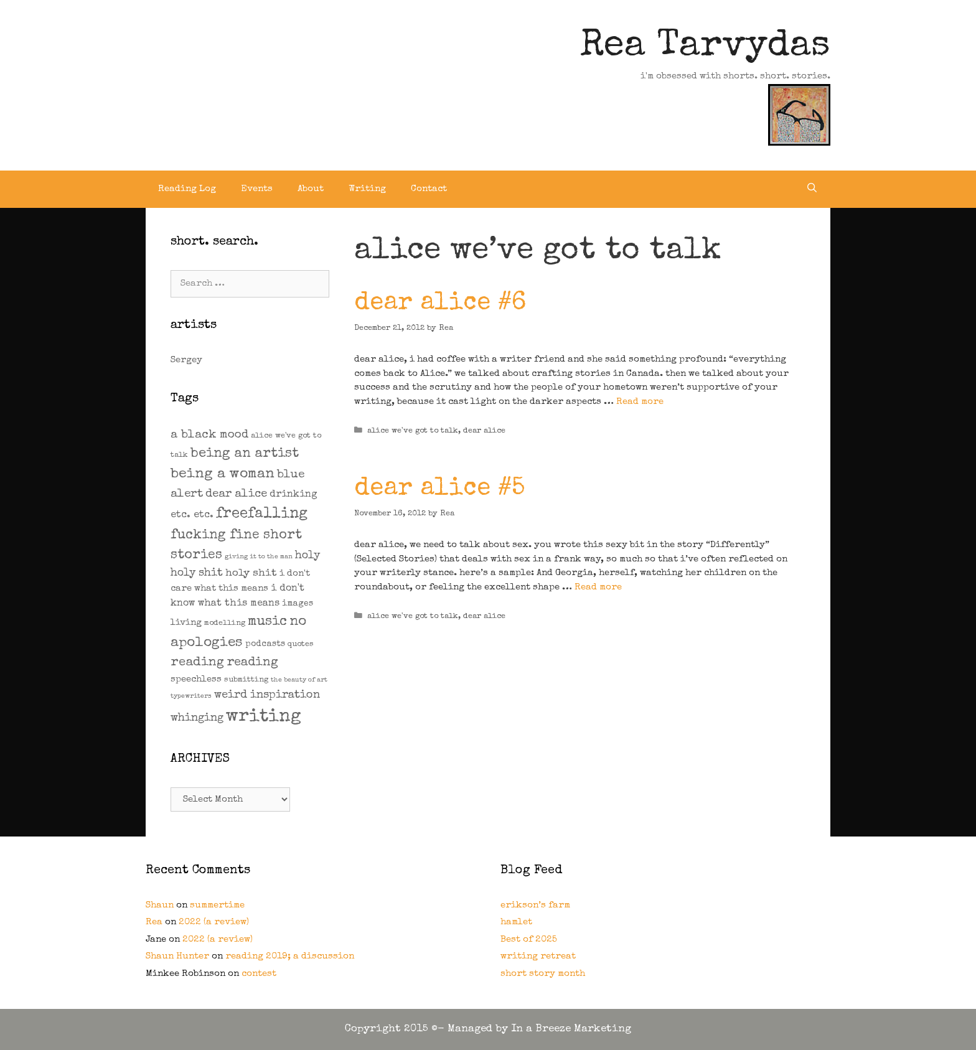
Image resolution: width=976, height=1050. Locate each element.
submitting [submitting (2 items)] (246, 680)
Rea (154, 922)
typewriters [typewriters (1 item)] (191, 696)
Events (257, 189)
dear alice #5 (439, 489)
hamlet (516, 922)
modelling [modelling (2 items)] (224, 623)
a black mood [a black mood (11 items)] (209, 435)
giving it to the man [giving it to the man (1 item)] (259, 557)
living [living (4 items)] (186, 622)
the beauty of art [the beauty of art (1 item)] (299, 680)
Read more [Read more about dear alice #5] (598, 587)
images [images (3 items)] (297, 603)
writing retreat (538, 956)
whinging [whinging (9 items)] (197, 718)
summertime (217, 905)
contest (259, 973)
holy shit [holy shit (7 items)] (251, 573)
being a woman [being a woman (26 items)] (222, 474)
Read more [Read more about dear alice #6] (640, 401)
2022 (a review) (214, 922)
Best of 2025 (528, 939)
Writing (367, 189)
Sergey (186, 360)
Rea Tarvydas (705, 47)
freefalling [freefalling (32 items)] (261, 514)
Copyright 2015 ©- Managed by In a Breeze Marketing (488, 1029)
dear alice (484, 431)
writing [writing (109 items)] (263, 717)
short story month (542, 973)
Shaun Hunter (177, 956)
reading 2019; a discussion (289, 956)
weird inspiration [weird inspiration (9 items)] (267, 695)
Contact (429, 189)
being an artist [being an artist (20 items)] (244, 454)
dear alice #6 (440, 303)
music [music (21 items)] (267, 622)
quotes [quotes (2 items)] (301, 644)
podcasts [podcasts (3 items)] (265, 644)
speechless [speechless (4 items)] (196, 679)
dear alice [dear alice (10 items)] (236, 494)
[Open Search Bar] (812, 189)
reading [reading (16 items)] (197, 662)
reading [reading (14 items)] (252, 663)
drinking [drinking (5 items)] (293, 495)
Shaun (160, 905)
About (311, 189)
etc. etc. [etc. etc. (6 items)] (192, 515)
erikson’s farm (535, 905)
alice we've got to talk (412, 431)
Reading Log (187, 189)
